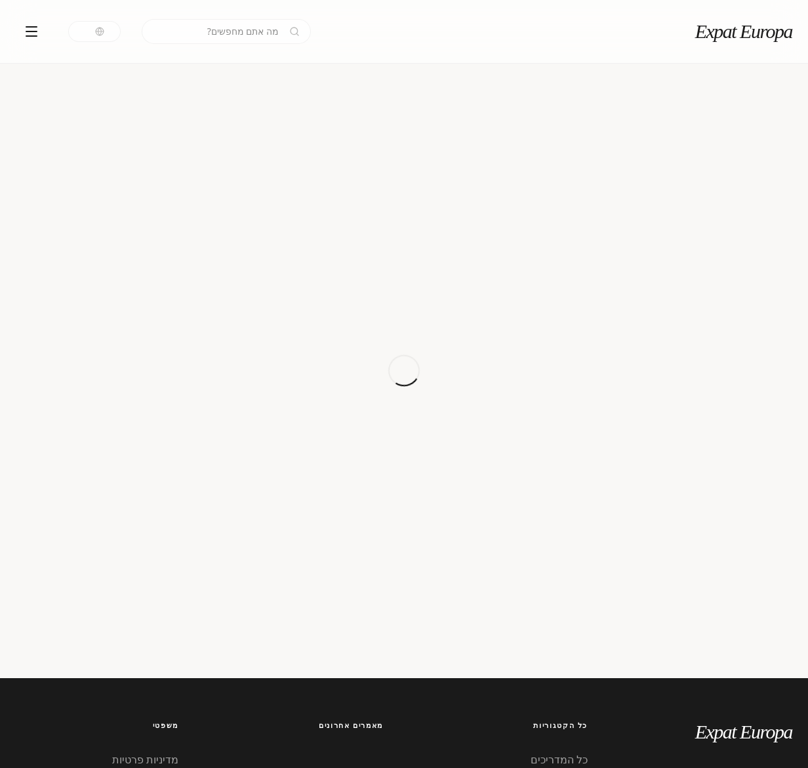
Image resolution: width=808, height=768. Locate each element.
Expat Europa (743, 31)
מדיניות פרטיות (145, 759)
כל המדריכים (559, 759)
